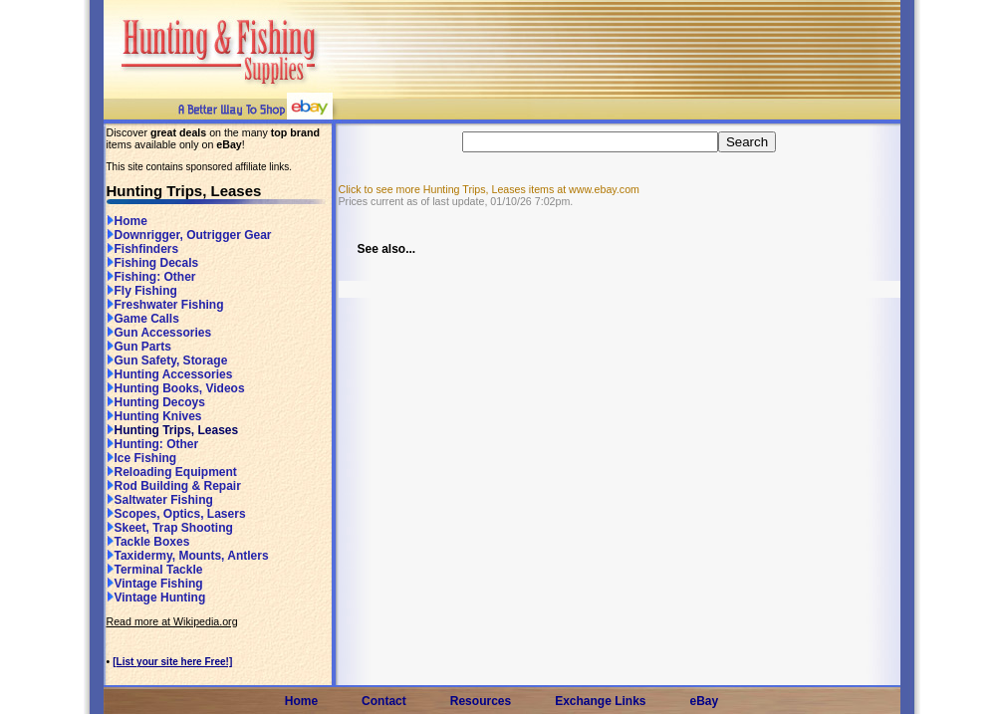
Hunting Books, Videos (176, 388)
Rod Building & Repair (174, 486)
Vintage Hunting (156, 597)
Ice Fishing (142, 458)
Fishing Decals (153, 263)
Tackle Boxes (148, 542)
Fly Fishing (142, 291)
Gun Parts (139, 347)
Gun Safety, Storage (167, 360)
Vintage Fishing (155, 584)
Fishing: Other (151, 277)
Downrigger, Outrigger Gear (189, 235)
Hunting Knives (154, 416)
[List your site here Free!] (172, 661)
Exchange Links (600, 701)
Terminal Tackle (155, 570)
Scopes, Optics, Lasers (176, 514)
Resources (480, 701)
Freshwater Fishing (165, 305)
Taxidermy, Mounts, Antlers (188, 556)
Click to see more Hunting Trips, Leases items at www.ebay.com (489, 189)
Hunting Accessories (170, 374)
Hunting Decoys (156, 402)
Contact (384, 701)
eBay (704, 701)
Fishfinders (143, 249)
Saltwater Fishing (160, 500)
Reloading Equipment (172, 472)
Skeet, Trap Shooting (170, 528)
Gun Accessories (159, 333)
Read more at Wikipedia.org (172, 621)
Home (127, 221)
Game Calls (143, 319)
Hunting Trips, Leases (173, 430)
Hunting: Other (153, 444)
